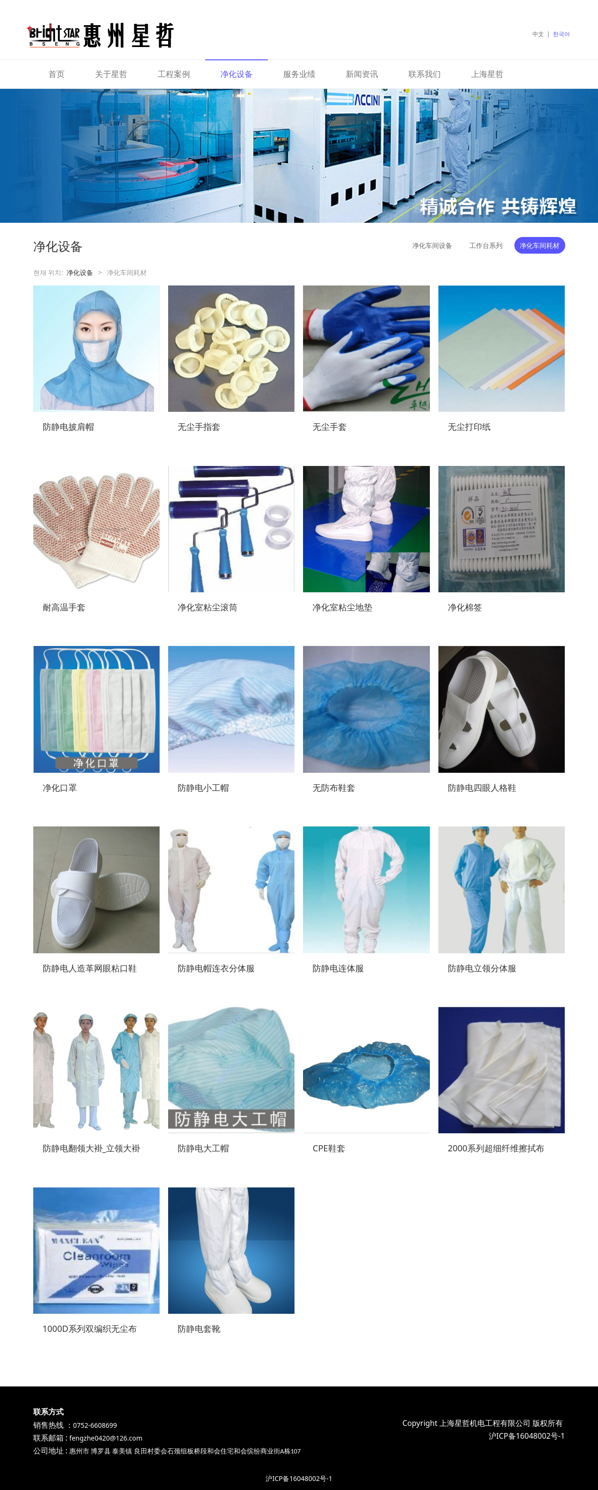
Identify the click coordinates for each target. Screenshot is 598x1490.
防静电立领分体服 (482, 968)
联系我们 (424, 73)
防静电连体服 (338, 968)
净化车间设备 (432, 245)
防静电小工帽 (203, 787)
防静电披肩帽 (68, 426)
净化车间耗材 (540, 245)
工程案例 (174, 73)
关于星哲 (111, 73)
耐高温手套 (64, 607)
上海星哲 (487, 73)
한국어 (561, 34)
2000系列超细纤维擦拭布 (496, 1148)
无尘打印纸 (469, 426)
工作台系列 (486, 245)
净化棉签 (465, 607)
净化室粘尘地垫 (342, 607)
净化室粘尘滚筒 (207, 607)
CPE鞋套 (329, 1148)
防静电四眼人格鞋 (482, 787)
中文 (538, 34)
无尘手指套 (199, 426)
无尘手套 (330, 426)
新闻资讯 (362, 73)
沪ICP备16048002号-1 (299, 1478)
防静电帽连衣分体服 (216, 968)
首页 (56, 73)
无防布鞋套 (334, 787)
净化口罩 (60, 787)
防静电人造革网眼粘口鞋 (90, 968)
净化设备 (236, 73)
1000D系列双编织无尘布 (90, 1328)
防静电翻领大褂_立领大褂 (92, 1148)
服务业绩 (299, 73)
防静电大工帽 (203, 1148)
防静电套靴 (199, 1328)
